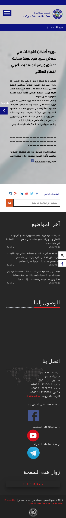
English (5, 103)
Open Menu (7, 13)
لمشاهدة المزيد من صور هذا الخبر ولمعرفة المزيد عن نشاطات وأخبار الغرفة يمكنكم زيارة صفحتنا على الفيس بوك (33, 157)
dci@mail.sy (33, 396)
